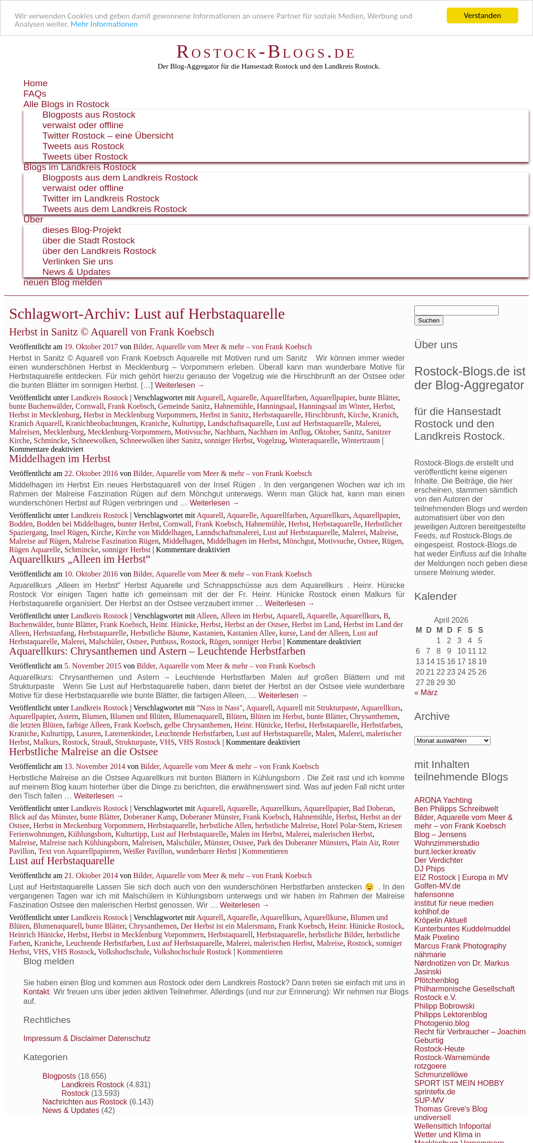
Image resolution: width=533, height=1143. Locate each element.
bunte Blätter (378, 398)
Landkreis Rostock (99, 398)
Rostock (192, 641)
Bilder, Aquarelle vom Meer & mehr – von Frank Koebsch (222, 347)
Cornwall (89, 406)
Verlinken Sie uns (77, 261)
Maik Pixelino (436, 937)
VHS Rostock (199, 742)
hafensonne (434, 894)
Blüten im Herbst (276, 716)
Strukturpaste (135, 742)
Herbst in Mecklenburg (44, 415)
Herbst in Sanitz (224, 415)
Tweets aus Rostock (83, 146)
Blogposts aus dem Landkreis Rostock (120, 177)
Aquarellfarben (283, 398)
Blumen (94, 716)
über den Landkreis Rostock (99, 251)
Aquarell (209, 398)
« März (426, 692)
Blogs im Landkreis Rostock (79, 167)
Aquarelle (241, 398)
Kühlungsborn (90, 834)
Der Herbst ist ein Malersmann (228, 926)
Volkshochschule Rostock (192, 952)
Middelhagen (183, 541)
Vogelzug (270, 440)
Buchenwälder (31, 624)
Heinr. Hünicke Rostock (365, 926)
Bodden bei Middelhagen (75, 524)
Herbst (383, 406)
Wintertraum (360, 440)
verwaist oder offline (82, 125)
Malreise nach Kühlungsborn (84, 843)
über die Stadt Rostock (88, 240)
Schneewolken (94, 440)
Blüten (236, 716)
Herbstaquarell (230, 935)
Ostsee (368, 541)
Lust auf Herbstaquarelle (313, 423)
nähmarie (430, 955)
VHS (166, 742)
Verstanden (482, 15)
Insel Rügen (69, 532)
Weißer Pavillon (147, 851)
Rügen (392, 541)
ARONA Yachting (443, 800)
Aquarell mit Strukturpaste (317, 708)
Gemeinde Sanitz (184, 406)
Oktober (327, 432)
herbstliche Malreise (286, 825)
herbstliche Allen (225, 825)
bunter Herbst (139, 524)
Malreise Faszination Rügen (116, 541)
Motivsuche (192, 432)
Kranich (384, 415)
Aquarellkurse (325, 917)
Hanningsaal (276, 406)
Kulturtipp (188, 423)
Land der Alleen (324, 633)
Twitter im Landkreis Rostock (100, 198)
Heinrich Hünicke (36, 935)
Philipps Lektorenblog (450, 1015)
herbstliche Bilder (335, 935)
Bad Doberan (372, 808)
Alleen (206, 616)
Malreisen (24, 432)
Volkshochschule (123, 952)
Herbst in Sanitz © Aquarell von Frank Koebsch (112, 332)
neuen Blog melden (62, 282)
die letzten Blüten (36, 725)
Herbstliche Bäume (159, 633)
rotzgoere (430, 1066)
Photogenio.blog (442, 1023)
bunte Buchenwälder (40, 406)
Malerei (367, 423)
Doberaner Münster (209, 817)
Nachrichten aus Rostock (84, 1102)
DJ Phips (429, 869)
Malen (325, 733)
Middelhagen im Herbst (60, 459)
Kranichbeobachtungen (101, 423)
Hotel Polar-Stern (348, 825)
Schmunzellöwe (441, 1075)
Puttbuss (163, 641)
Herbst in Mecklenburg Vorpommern (139, 415)
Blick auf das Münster (42, 817)
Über (33, 219)
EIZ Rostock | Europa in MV (461, 877)
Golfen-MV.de (437, 886)
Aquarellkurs (329, 515)
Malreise (382, 532)
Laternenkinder (128, 733)
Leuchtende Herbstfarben (193, 733)
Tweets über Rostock (85, 157)
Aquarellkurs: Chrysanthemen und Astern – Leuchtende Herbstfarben (157, 651)
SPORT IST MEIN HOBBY (459, 1083)
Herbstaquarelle (277, 415)
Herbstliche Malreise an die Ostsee (83, 752)
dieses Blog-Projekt (81, 230)
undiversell (432, 1117)
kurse (287, 633)
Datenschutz (129, 1038)
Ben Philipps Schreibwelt (456, 809)
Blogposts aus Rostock (88, 115)
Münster (216, 843)
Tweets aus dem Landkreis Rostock (114, 209)
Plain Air (365, 843)
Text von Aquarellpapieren (78, 851)
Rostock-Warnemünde (452, 1057)
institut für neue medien (453, 903)
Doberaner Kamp (149, 817)
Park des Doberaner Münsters (302, 843)
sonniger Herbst (229, 440)
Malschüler (106, 641)
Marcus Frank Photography (460, 946)
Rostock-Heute (439, 1049)
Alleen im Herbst (246, 616)
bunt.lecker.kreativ (445, 852)
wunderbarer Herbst (206, 851)
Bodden (21, 524)
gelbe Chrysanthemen (197, 725)
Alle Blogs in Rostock (66, 104)
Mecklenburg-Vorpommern (129, 432)
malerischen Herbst (342, 834)
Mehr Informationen (104, 24)
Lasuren (88, 733)
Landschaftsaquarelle (239, 423)
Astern (68, 716)
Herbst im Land (315, 624)
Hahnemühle (233, 406)
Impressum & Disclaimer (64, 1038)
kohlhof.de (432, 912)
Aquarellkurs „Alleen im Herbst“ (80, 559)
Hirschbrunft (324, 415)
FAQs (34, 94)
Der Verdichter (438, 860)
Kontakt (36, 992)
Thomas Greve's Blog (450, 1109)
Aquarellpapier (332, 398)
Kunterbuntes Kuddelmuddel (462, 929)
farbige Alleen (88, 725)
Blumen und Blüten (140, 716)
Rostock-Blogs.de (266, 51)
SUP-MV (429, 1100)
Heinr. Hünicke (173, 624)
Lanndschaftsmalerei (227, 532)
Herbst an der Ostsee (256, 624)
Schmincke (51, 440)
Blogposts (59, 1076)
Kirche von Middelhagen (153, 532)
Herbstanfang (53, 633)
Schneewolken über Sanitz (160, 440)
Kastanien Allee (251, 633)
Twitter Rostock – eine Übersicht (108, 136)
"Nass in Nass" (220, 708)
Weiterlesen (180, 385)
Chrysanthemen (374, 716)
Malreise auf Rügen (39, 541)
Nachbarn (229, 432)
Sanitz (352, 432)
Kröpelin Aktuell (440, 920)
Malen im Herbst (256, 834)
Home (35, 83)
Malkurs (46, 742)
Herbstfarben (381, 725)
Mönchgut (298, 541)
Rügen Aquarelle (35, 550)
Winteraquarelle (313, 440)
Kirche (358, 415)
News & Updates (76, 272)
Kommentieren (265, 851)
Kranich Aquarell (35, 423)
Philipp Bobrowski (444, 1006)
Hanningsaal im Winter (334, 406)
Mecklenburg (63, 432)
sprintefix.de (434, 1092)
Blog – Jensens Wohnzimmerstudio (447, 838)
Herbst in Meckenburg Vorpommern (88, 825)
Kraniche (154, 423)
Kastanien (208, 633)
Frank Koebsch (131, 406)
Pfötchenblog (436, 980)
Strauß (101, 742)
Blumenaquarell (198, 716)
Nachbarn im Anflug (279, 432)
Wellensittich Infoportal (452, 1126)
